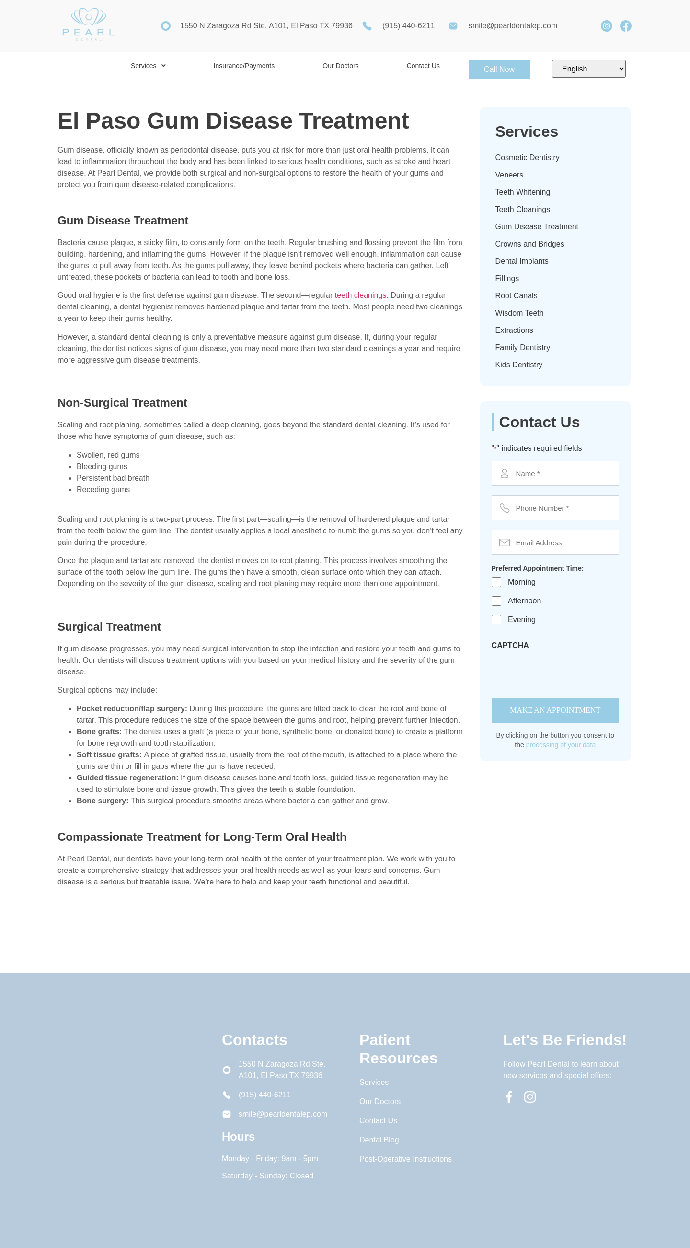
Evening (522, 619)
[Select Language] (589, 69)
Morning (522, 582)
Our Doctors (340, 66)
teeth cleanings (361, 295)
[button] (148, 65)
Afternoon (524, 601)
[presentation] (564, 672)
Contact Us (423, 66)
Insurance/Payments (244, 66)
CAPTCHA (510, 645)
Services (148, 66)
